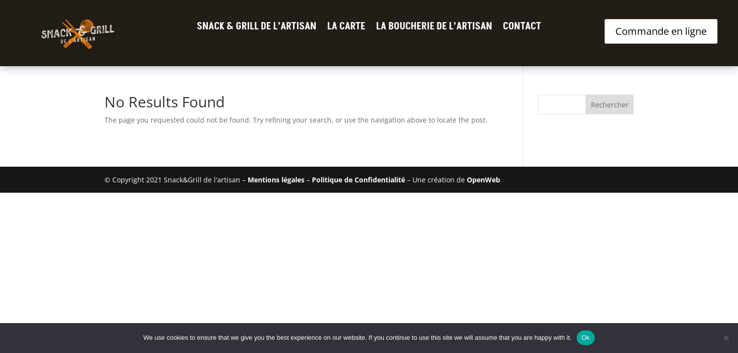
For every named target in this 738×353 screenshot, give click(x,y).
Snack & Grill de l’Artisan (256, 28)
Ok (586, 337)
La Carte (346, 28)
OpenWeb (483, 179)
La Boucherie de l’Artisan (434, 28)
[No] (726, 338)
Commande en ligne (661, 31)
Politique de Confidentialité (358, 179)
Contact (522, 28)
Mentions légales (276, 179)
